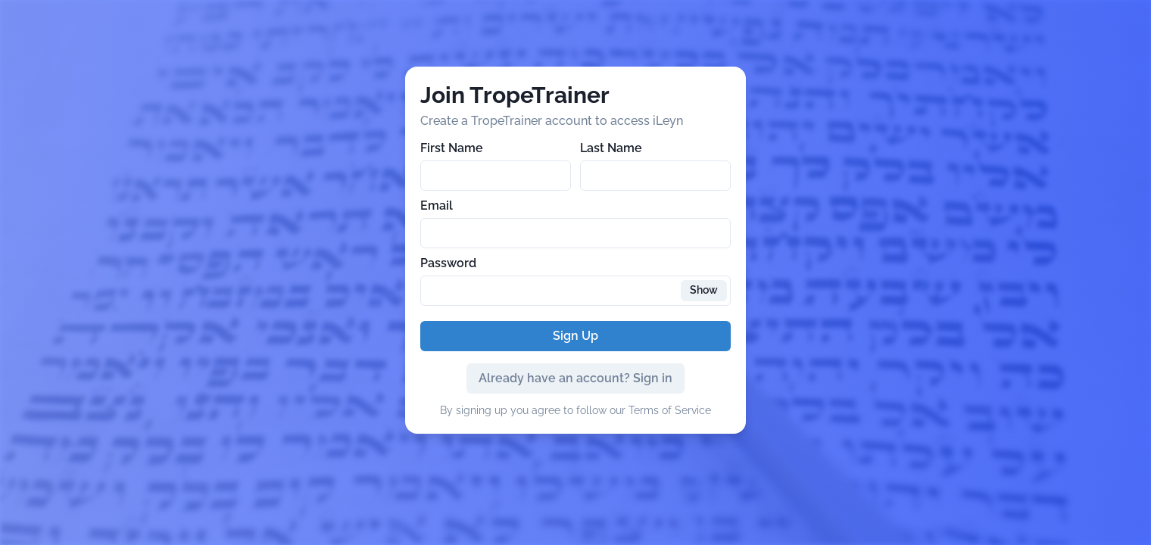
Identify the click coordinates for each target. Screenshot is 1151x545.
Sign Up (575, 336)
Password (448, 263)
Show (704, 290)
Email (436, 205)
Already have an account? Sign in (575, 378)
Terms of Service (670, 410)
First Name (451, 148)
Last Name (611, 148)
